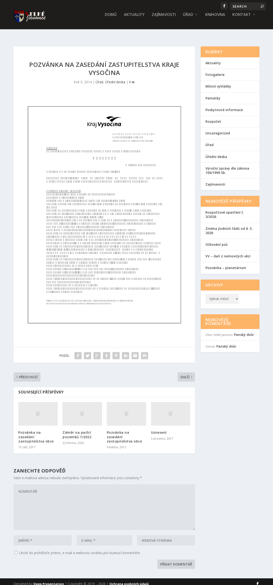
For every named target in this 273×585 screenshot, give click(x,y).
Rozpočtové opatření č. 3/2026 (224, 210)
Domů (111, 18)
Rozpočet (213, 117)
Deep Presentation (49, 579)
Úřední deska (115, 77)
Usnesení (159, 428)
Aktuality (134, 18)
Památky (212, 94)
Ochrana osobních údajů (129, 579)
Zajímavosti (164, 18)
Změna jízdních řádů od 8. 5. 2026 (229, 226)
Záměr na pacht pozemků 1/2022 (77, 430)
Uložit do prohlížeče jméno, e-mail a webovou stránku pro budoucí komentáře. (80, 548)
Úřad (188, 18)
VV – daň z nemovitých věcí (227, 252)
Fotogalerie (214, 70)
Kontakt (241, 18)
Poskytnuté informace (224, 105)
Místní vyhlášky (218, 82)
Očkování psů (216, 240)
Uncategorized (217, 129)
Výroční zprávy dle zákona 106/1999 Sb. (227, 166)
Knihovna (215, 18)
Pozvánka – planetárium (225, 263)
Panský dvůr (244, 330)
